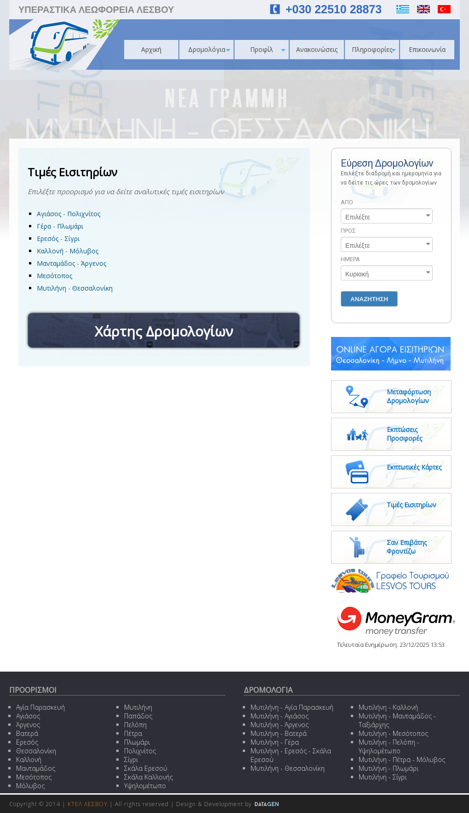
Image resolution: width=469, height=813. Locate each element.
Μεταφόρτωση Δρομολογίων (409, 396)
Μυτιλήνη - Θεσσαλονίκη (75, 288)
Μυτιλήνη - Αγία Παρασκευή (292, 707)
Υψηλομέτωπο (145, 785)
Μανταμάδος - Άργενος (71, 263)
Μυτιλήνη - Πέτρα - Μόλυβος (402, 759)
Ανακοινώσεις (316, 49)
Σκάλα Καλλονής (148, 777)
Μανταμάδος (35, 768)
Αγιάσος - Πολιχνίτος (68, 213)
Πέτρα (133, 733)
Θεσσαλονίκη (36, 750)
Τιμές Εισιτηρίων (411, 504)
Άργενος (28, 724)
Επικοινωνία (427, 49)
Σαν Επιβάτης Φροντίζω (407, 546)
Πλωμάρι (137, 742)
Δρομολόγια (209, 49)
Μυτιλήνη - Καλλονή (388, 707)
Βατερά (27, 733)
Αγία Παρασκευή (40, 707)
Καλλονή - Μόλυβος (67, 251)
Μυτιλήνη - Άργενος (280, 724)
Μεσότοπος (54, 275)
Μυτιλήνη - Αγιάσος (280, 716)
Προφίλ (268, 49)
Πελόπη (135, 724)
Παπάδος (138, 716)
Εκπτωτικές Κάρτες (414, 467)
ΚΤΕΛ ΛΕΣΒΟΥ (88, 804)
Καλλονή (28, 759)
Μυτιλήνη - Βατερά (279, 733)
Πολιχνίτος (140, 750)
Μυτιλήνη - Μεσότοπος (393, 733)
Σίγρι (131, 759)
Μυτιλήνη (138, 707)
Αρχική (151, 49)
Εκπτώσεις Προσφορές (404, 434)
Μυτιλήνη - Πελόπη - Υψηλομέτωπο (389, 746)
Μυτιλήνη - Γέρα (275, 742)
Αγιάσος (28, 716)
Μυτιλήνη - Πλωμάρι (388, 768)
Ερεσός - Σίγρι (58, 238)
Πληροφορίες (374, 49)
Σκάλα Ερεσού (145, 768)
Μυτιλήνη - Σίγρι (382, 777)
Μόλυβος (30, 785)
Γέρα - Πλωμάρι (60, 226)
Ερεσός (27, 742)
